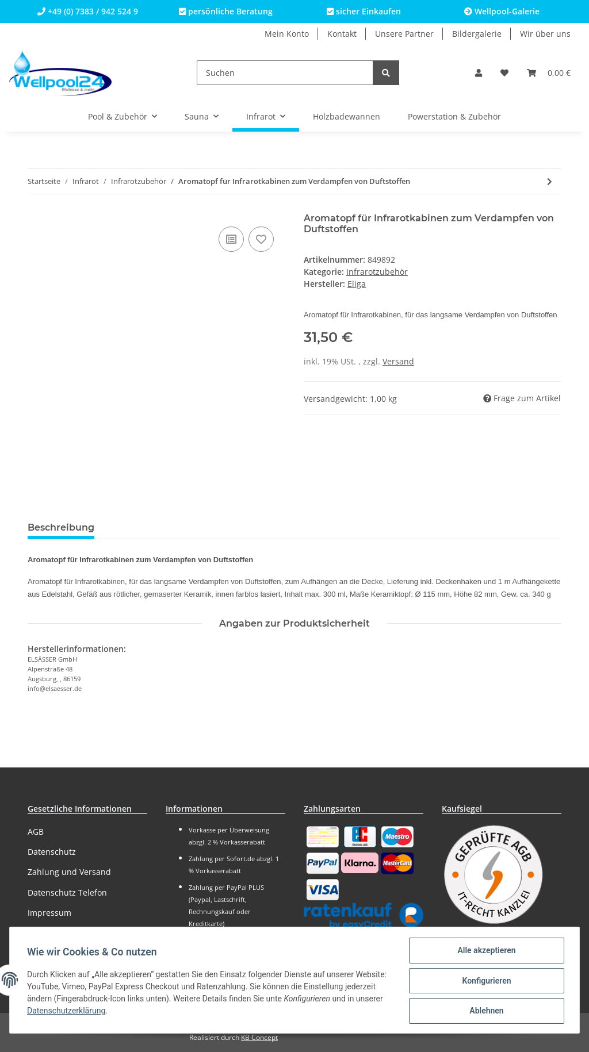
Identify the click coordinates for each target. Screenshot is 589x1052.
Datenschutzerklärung (105, 1011)
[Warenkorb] (549, 73)
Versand (398, 361)
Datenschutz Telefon (67, 892)
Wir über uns (545, 33)
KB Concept (259, 1037)
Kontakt (342, 33)
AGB (36, 831)
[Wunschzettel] (504, 73)
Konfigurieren (485, 981)
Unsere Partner (404, 33)
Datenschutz (52, 851)
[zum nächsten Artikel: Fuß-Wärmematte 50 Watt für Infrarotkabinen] (549, 181)
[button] (478, 73)
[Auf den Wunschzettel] (261, 239)
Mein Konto (287, 33)
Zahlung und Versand (69, 871)
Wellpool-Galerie (502, 11)
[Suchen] (285, 72)
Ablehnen (485, 1011)
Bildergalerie (477, 33)
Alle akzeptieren (485, 951)
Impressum (49, 912)
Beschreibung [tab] (61, 527)
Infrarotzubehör (377, 271)
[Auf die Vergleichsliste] (231, 239)
